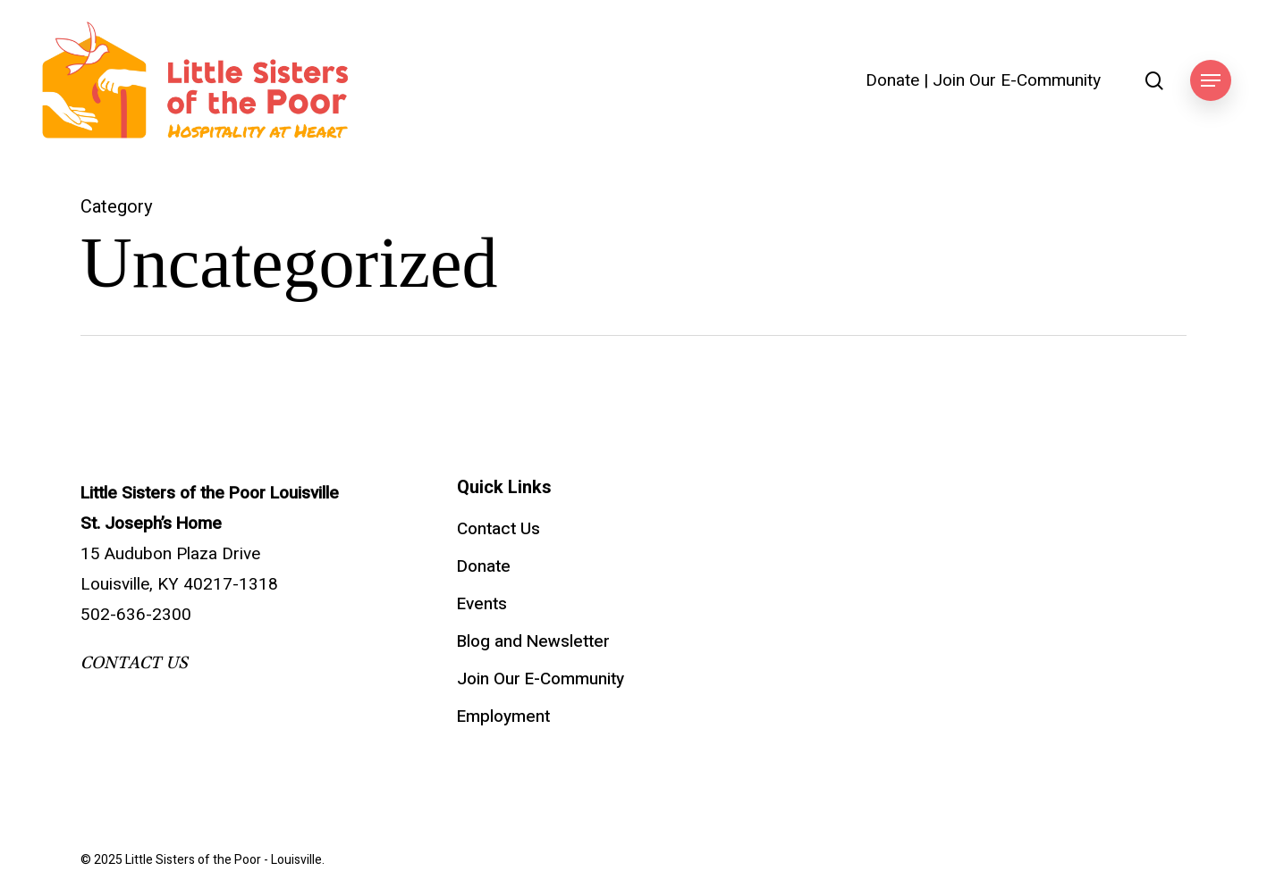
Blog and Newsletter (533, 641)
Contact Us (498, 528)
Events (482, 603)
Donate (892, 81)
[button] (1210, 80)
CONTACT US (134, 663)
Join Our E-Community (1017, 81)
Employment (503, 716)
